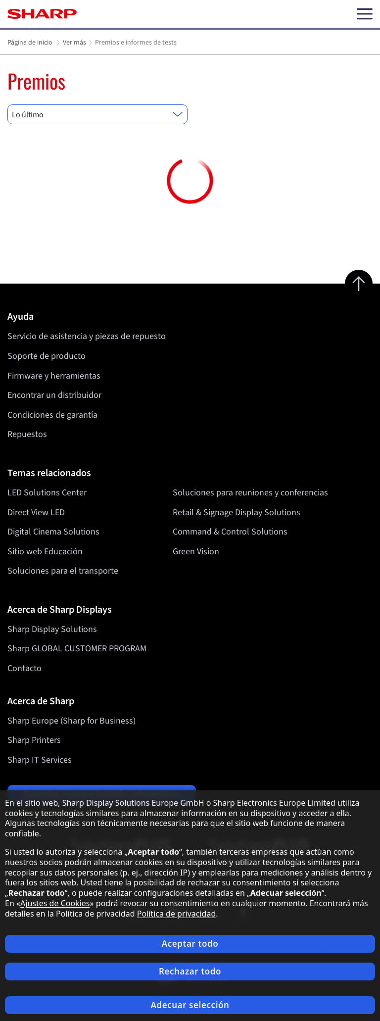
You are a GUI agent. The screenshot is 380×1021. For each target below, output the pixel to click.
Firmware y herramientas (53, 376)
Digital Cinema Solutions (53, 532)
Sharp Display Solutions (52, 629)
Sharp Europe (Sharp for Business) (71, 721)
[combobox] (97, 114)
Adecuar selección (189, 1005)
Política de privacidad (176, 913)
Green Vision (196, 551)
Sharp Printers (34, 740)
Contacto (24, 668)
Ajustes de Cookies (55, 903)
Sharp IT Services (39, 760)
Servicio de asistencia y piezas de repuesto (86, 336)
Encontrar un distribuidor (54, 395)
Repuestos (27, 434)
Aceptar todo (190, 943)
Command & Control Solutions (230, 532)
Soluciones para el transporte (62, 571)
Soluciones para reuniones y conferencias (250, 492)
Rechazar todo (190, 971)
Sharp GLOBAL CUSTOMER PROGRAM (76, 648)
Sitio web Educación (45, 551)
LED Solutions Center (47, 492)
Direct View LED (36, 512)
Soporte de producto (46, 356)
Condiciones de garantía (52, 415)
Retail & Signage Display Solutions (236, 512)
